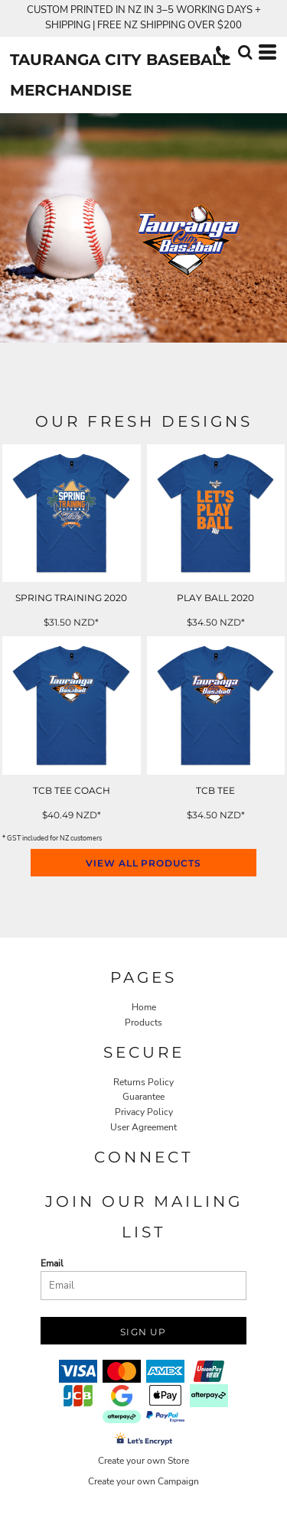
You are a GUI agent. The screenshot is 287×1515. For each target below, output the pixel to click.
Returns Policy (143, 1082)
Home (144, 1007)
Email (52, 1263)
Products (143, 1022)
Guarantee (143, 1097)
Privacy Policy (144, 1112)
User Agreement (143, 1127)
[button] (245, 52)
